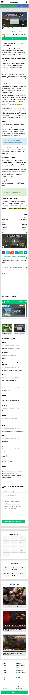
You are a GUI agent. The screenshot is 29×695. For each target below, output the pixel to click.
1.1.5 (3, 679)
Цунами (18, 675)
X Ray (4, 686)
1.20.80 (4, 675)
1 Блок (5, 567)
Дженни (18, 663)
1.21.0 (4, 670)
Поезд (18, 677)
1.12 (5, 550)
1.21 (13, 538)
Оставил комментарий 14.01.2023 (10, 448)
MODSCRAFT (14, 2)
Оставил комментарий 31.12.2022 (10, 469)
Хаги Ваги (6, 573)
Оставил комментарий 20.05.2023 (10, 398)
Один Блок (19, 686)
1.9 (4, 555)
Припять (19, 688)
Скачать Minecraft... (19, 333)
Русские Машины (21, 672)
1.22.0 (4, 663)
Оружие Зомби (14, 574)
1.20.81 (4, 672)
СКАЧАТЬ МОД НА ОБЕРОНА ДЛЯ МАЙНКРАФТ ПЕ (11, 607)
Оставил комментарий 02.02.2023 (10, 428)
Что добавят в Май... (7, 333)
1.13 (21, 546)
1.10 (21, 550)
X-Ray (21, 567)
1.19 (5, 542)
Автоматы (19, 670)
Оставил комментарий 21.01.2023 (10, 438)
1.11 (13, 550)
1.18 (13, 542)
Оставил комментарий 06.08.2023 (10, 377)
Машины (22, 573)
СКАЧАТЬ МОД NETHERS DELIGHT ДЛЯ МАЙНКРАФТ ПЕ (12, 630)
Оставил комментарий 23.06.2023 (10, 387)
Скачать (14, 38)
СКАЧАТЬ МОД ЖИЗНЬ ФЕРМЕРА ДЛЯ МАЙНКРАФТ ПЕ (12, 654)
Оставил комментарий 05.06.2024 (10, 355)
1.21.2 (4, 665)
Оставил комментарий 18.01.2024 (10, 367)
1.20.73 (4, 677)
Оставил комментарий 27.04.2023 (10, 408)
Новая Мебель (20, 665)
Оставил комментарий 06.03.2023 (10, 418)
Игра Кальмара (14, 568)
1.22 (5, 538)
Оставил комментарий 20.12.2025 (10, 345)
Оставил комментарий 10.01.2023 (10, 459)
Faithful (4, 688)
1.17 (21, 542)
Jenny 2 (18, 668)
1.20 (21, 538)
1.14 (13, 546)
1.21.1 (4, 668)
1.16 (5, 546)
